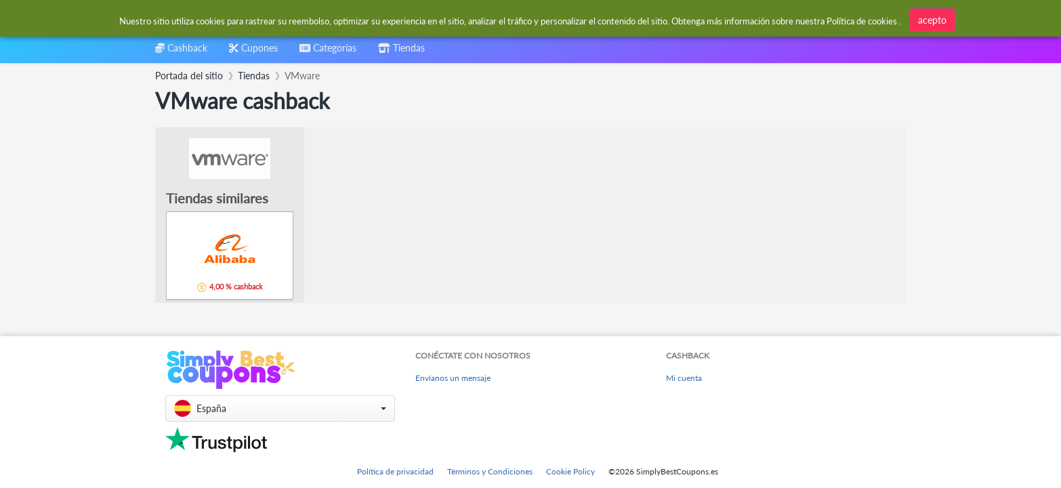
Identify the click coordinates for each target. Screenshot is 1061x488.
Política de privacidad (395, 471)
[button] (280, 408)
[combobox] (327, 52)
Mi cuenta (684, 378)
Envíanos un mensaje (453, 378)
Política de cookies (862, 21)
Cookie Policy (570, 471)
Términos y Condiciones (490, 471)
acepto (932, 20)
